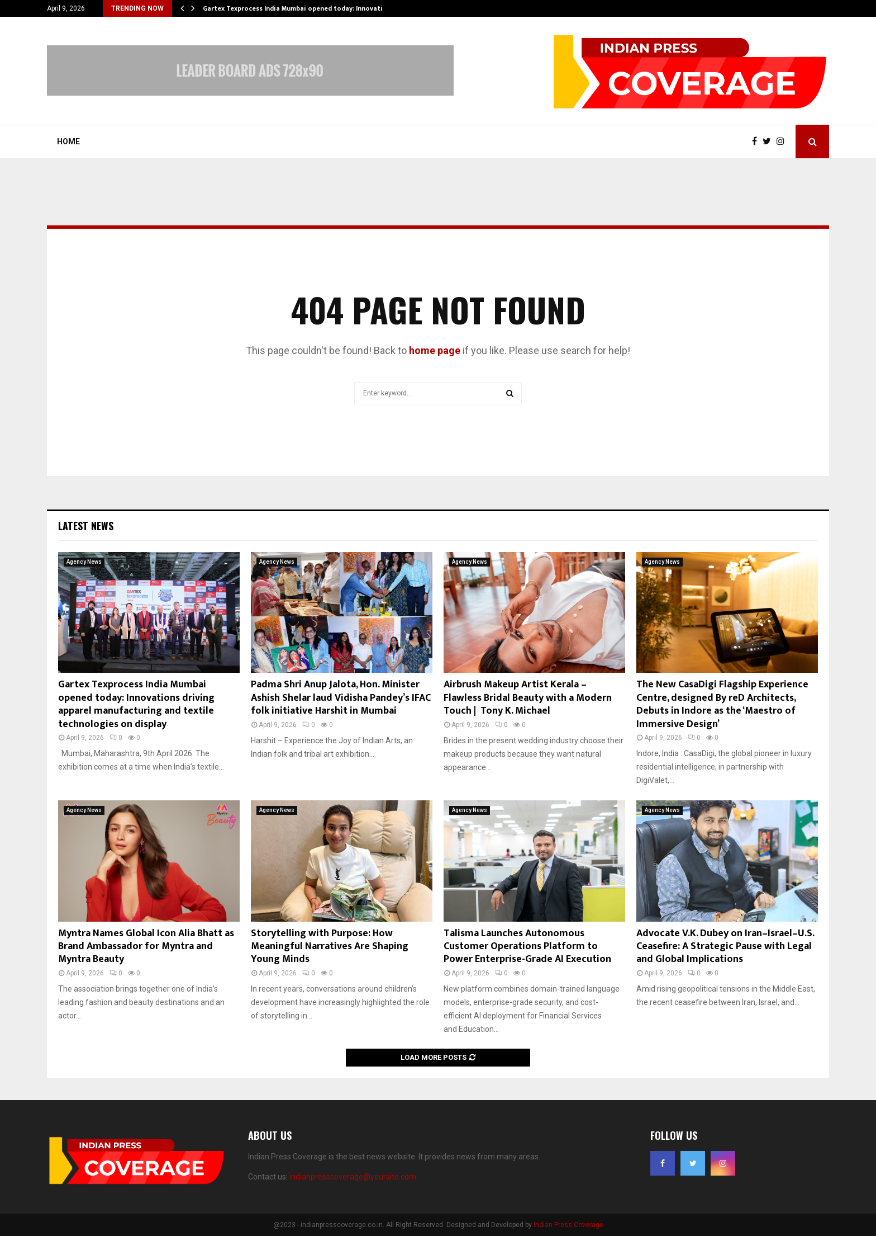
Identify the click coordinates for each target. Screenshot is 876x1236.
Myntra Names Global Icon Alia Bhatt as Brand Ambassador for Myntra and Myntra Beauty (146, 946)
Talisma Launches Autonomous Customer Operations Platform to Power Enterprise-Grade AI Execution (527, 946)
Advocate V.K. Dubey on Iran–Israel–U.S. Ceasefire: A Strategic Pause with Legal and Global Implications (725, 946)
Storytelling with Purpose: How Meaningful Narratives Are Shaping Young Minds (329, 946)
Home (68, 141)
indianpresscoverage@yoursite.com (352, 1176)
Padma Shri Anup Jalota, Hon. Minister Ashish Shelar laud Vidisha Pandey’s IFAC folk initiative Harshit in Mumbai (341, 697)
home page (434, 350)
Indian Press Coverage (568, 1225)
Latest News (85, 525)
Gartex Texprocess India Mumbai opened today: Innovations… (301, 8)
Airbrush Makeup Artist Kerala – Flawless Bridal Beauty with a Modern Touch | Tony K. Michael (528, 697)
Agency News (84, 562)
